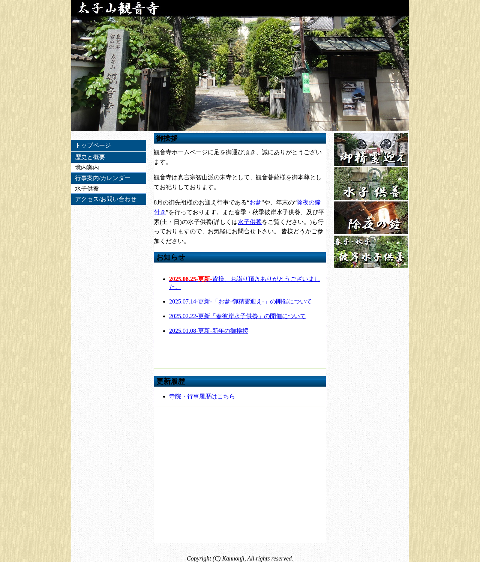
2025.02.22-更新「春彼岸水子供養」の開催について (237, 316)
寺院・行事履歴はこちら (202, 396)
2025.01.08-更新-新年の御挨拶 (208, 331)
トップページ (93, 145)
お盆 (255, 202)
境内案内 (87, 167)
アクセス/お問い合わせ (105, 199)
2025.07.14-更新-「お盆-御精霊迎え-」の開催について (240, 301)
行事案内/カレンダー (102, 178)
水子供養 (250, 222)
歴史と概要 (90, 157)
